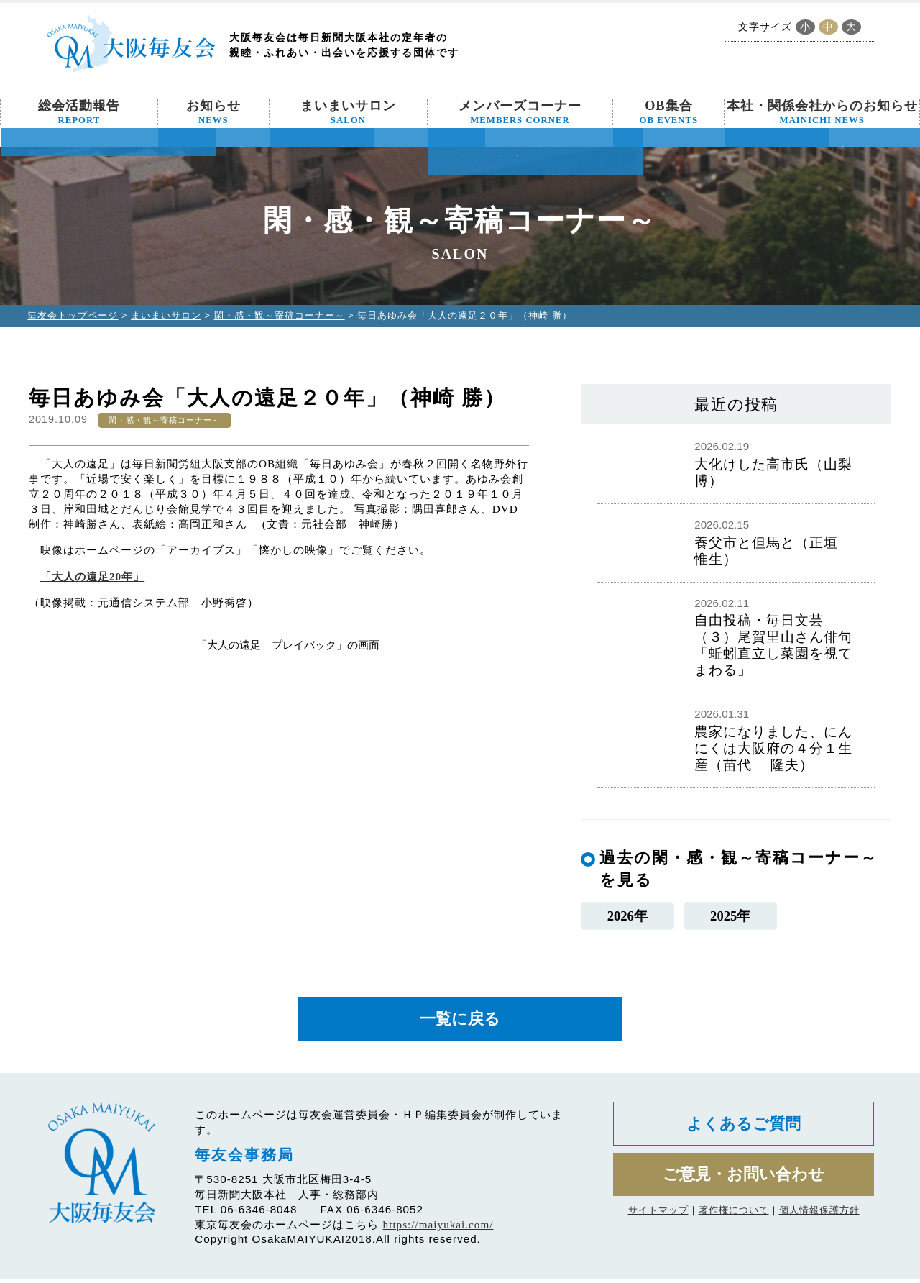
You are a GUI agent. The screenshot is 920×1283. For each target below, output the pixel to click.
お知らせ (213, 112)
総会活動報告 (79, 112)
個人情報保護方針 (819, 1217)
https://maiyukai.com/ (438, 1228)
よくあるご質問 (743, 1128)
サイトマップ (658, 1217)
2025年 (730, 915)
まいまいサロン (348, 112)
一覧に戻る (460, 1022)
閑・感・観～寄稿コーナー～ (279, 315)
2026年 (627, 915)
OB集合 (669, 112)
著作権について (734, 1217)
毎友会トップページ (72, 315)
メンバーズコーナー (520, 112)
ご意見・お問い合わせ (743, 1181)
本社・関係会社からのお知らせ (822, 112)
